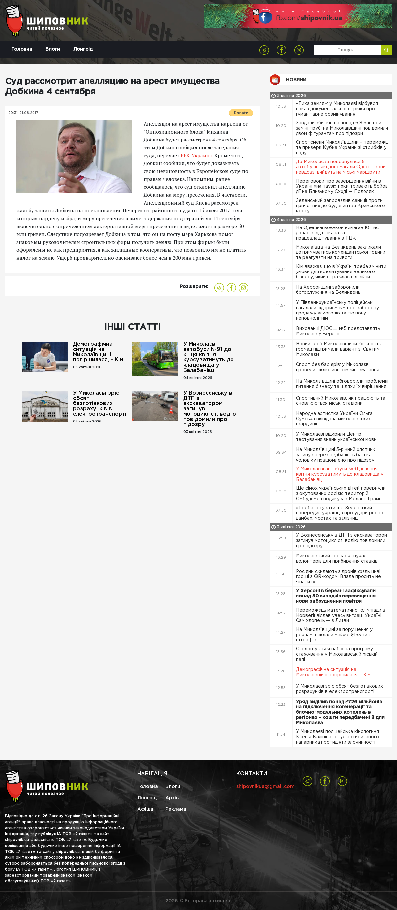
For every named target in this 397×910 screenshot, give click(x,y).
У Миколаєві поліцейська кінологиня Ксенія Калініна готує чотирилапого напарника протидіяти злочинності (337, 737)
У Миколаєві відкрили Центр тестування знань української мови (337, 437)
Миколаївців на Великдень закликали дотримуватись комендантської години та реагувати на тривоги (340, 252)
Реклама (175, 809)
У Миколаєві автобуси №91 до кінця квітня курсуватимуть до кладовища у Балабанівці (208, 357)
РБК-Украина (196, 155)
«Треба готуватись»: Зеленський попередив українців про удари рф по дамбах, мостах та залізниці (339, 513)
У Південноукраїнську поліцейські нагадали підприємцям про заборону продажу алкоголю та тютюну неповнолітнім (337, 310)
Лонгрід (83, 49)
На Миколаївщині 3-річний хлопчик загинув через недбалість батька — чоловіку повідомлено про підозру (336, 455)
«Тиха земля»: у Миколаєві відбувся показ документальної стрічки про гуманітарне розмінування (337, 109)
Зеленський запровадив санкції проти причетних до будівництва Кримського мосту (340, 206)
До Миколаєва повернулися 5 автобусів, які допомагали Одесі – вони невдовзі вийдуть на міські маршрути (341, 167)
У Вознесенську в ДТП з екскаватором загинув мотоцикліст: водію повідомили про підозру (209, 409)
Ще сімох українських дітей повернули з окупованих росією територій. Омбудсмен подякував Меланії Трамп (341, 494)
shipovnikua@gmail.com (265, 787)
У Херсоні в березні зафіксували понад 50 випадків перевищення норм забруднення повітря (336, 596)
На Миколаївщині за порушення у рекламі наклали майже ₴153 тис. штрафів (334, 635)
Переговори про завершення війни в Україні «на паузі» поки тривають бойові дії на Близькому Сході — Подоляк (342, 186)
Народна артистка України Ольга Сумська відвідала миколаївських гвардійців (334, 419)
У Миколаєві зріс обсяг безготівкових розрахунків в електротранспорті (99, 404)
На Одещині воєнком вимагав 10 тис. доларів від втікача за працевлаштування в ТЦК (338, 233)
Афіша (145, 809)
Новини (296, 80)
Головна (21, 49)
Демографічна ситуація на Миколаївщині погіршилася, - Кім (98, 352)
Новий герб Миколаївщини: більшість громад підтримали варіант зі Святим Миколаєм (338, 349)
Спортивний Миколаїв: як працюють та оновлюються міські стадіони (340, 400)
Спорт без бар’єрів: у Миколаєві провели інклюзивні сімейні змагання (338, 367)
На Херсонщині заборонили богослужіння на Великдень (329, 289)
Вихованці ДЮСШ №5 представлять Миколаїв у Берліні (338, 331)
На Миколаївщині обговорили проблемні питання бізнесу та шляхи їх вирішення (342, 384)
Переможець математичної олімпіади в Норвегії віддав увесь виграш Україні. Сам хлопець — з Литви (340, 615)
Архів (172, 798)
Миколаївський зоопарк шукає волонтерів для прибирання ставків (337, 558)
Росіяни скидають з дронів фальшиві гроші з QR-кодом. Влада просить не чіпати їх (338, 577)
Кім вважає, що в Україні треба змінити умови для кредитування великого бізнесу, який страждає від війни (341, 272)
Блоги (52, 49)
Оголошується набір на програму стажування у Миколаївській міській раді (337, 654)
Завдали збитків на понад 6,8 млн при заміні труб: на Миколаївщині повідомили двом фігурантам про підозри (342, 128)
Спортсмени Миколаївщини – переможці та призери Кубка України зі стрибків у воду (342, 148)
